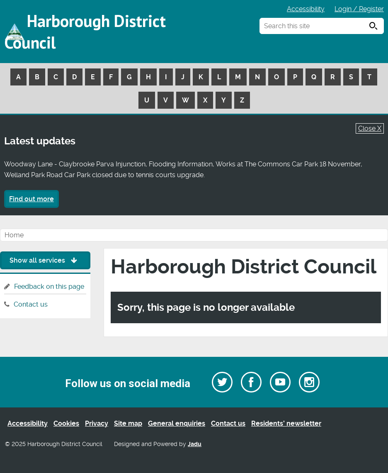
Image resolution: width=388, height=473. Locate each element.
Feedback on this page (49, 286)
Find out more (31, 199)
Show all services (45, 260)
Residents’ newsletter (286, 423)
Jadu (194, 444)
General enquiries (176, 423)
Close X (369, 128)
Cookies (66, 423)
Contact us (31, 304)
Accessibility (306, 9)
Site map (128, 423)
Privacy (96, 423)
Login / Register (359, 9)
